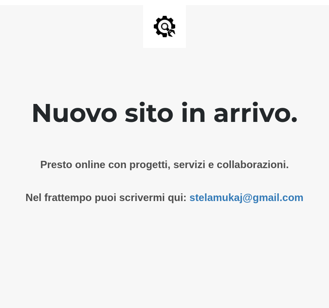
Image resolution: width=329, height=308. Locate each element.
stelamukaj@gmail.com (246, 197)
